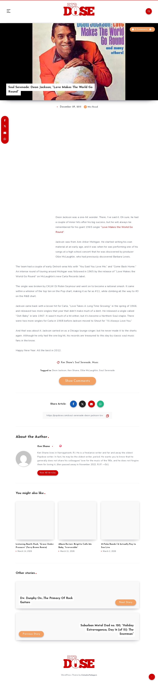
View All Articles (48, 473)
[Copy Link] (77, 415)
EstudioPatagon (89, 675)
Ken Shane (73, 370)
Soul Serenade (107, 370)
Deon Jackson (59, 370)
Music (95, 362)
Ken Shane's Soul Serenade (76, 362)
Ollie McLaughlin (89, 370)
